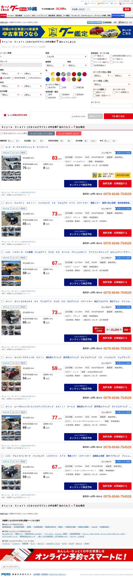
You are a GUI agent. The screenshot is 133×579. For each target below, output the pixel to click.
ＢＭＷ (86, 543)
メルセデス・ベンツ (53, 543)
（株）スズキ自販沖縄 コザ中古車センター (52, 536)
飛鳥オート (19, 534)
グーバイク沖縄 (118, 16)
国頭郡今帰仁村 (50, 527)
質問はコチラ (104, 3)
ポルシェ (79, 543)
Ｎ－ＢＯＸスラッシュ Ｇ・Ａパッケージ (30, 147)
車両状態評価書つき (119, 56)
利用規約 (44, 574)
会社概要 (36, 574)
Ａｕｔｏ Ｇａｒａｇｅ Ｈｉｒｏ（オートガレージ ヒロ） (104, 534)
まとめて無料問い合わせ (69, 134)
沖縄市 (29, 527)
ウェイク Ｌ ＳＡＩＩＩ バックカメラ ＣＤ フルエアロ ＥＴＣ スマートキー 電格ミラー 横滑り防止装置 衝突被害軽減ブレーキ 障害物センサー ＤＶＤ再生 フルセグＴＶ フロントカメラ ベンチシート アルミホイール (73, 203)
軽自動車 (19, 16)
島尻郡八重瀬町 (83, 527)
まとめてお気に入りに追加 (41, 134)
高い (42, 141)
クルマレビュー (87, 16)
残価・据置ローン (102, 95)
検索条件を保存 (79, 116)
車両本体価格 (18, 78)
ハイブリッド (42, 16)
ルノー (33, 543)
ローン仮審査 (120, 92)
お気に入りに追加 (127, 3)
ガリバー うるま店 (77, 536)
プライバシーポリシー (57, 574)
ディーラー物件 (99, 62)
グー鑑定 (66, 16)
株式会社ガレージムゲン (33, 534)
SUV (33, 16)
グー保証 (115, 59)
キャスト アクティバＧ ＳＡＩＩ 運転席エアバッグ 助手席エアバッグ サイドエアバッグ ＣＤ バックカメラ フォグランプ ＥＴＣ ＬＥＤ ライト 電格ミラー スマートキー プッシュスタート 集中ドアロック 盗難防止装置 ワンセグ (73, 357)
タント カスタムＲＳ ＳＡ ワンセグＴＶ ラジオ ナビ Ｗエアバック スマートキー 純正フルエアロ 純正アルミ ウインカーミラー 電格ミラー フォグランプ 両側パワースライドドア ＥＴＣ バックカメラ (73, 301)
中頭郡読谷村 (104, 527)
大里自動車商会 (75, 534)
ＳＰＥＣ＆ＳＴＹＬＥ (9, 536)
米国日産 (25, 543)
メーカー (10, 16)
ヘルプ (115, 3)
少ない (93, 141)
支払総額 (5, 78)
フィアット (6, 543)
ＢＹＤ (64, 543)
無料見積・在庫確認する (115, 183)
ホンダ (71, 543)
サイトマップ (91, 3)
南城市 (60, 527)
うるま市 (94, 527)
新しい (10, 141)
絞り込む (118, 116)
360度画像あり (98, 65)
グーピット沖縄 (100, 16)
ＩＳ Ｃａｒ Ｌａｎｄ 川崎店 (55, 534)
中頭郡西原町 (38, 527)
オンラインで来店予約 (80, 183)
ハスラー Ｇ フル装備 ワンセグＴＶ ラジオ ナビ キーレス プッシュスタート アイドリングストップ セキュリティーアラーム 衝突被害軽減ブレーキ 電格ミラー (72, 252)
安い (35, 141)
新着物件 (64, 94)
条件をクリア (95, 116)
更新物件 (79, 94)
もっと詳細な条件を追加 (17, 115)
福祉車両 (51, 16)
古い (18, 141)
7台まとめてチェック (10, 133)
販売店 (82, 9)
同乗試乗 (79, 87)
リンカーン (16, 543)
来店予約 (50, 87)
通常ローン (99, 92)
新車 (48, 94)
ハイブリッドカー (68, 97)
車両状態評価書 (122, 175)
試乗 (62, 87)
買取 (109, 16)
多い (86, 141)
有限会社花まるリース (27, 536)
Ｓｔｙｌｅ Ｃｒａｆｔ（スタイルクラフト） (19, 192)
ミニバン (27, 16)
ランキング (75, 16)
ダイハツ (41, 543)
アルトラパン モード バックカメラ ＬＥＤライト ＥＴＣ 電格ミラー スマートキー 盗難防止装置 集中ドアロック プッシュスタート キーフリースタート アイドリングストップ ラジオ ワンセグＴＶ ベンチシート (72, 456)
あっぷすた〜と (7, 534)
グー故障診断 (98, 59)
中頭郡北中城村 (70, 527)
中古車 (3, 16)
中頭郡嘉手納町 (19, 527)
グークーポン (117, 62)
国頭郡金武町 (6, 527)
